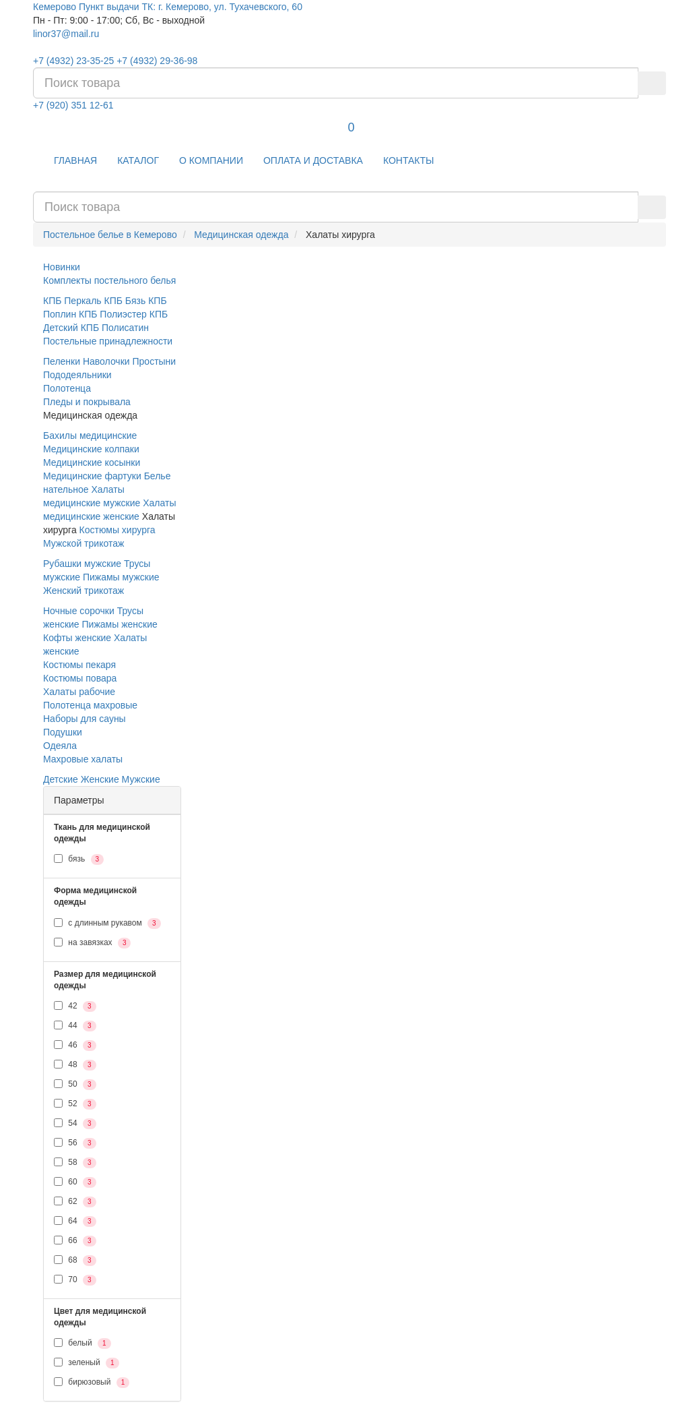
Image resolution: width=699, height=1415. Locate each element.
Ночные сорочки (78, 610)
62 (75, 1202)
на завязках (92, 943)
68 (75, 1260)
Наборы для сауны (84, 718)
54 (75, 1123)
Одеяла (60, 745)
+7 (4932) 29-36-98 (156, 60)
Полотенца (67, 388)
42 (75, 1006)
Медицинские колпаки (91, 449)
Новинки (61, 267)
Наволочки (106, 361)
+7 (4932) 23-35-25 (73, 60)
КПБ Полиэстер (113, 314)
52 (75, 1104)
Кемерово (54, 6)
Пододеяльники (77, 374)
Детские (60, 779)
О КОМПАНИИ (211, 160)
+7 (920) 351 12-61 (73, 105)
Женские (100, 779)
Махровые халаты (83, 759)
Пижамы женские (120, 624)
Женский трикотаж (83, 590)
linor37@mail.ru (66, 33)
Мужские (141, 779)
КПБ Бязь (125, 300)
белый (82, 1343)
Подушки (62, 732)
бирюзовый (91, 1382)
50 (75, 1084)
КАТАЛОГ (138, 160)
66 (75, 1241)
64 (75, 1221)
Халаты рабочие (79, 691)
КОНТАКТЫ (408, 160)
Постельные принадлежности (107, 341)
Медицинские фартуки (92, 476)
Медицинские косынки (91, 462)
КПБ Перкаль (72, 300)
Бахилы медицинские (90, 435)
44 (75, 1026)
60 (75, 1182)
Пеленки (61, 361)
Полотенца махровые (90, 705)
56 (75, 1143)
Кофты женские (77, 637)
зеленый (86, 1363)
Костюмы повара (79, 678)
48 (75, 1065)
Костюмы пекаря (79, 664)
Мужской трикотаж (83, 543)
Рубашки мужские (82, 563)
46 (75, 1045)
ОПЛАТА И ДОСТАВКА (313, 160)
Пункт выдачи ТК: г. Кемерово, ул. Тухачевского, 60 (190, 6)
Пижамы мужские (121, 577)
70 (75, 1280)
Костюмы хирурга (117, 529)
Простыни (154, 361)
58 (75, 1162)
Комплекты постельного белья (109, 280)
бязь (79, 859)
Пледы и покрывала (87, 401)
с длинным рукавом (107, 923)
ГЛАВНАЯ (75, 160)
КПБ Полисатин (115, 327)
